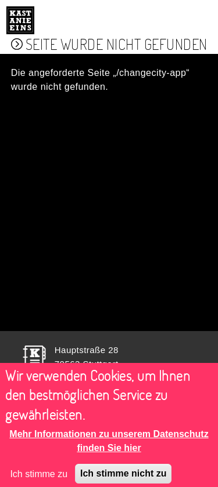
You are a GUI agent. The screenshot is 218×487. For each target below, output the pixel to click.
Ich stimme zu (38, 479)
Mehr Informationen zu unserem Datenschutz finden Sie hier (108, 446)
